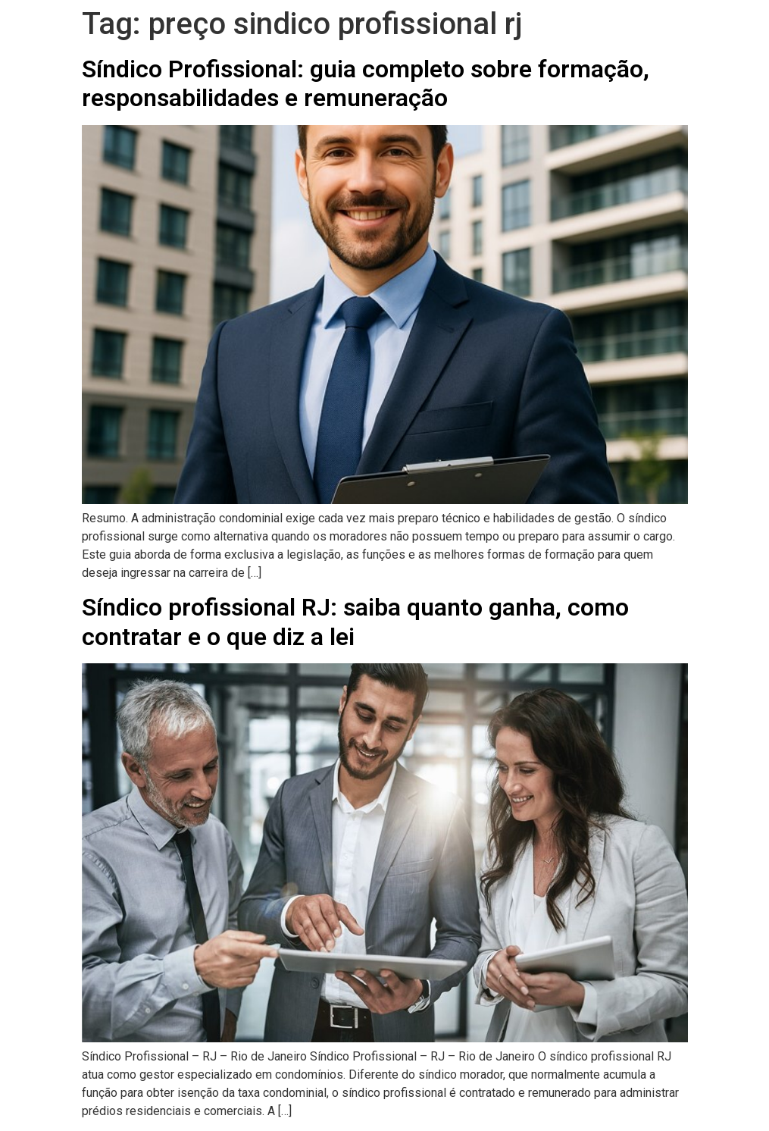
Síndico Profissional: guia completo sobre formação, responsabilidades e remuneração (365, 83)
